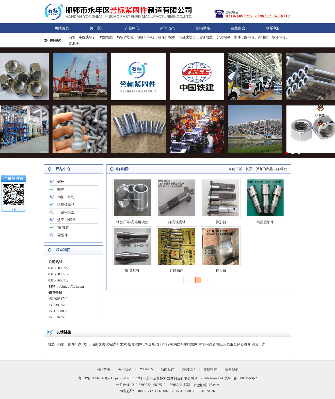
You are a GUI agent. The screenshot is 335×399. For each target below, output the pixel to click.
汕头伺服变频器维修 (235, 344)
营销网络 (202, 28)
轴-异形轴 (132, 270)
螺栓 (60, 182)
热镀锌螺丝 (66, 205)
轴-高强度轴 (176, 222)
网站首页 (61, 28)
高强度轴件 (265, 222)
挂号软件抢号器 (140, 344)
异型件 (62, 235)
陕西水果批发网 (186, 344)
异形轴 (221, 222)
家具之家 (120, 344)
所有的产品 (264, 169)
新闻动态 (167, 28)
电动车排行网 (162, 344)
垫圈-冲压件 (66, 220)
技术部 (320, 132)
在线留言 (238, 28)
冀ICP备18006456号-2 (94, 378)
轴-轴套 (63, 227)
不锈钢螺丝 (66, 212)
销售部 (320, 116)
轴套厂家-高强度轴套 (132, 222)
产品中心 (132, 28)
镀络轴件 (176, 270)
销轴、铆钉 (66, 197)
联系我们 (273, 28)
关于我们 (97, 28)
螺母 (60, 189)
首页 (249, 169)
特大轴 (221, 270)
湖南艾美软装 (102, 344)
